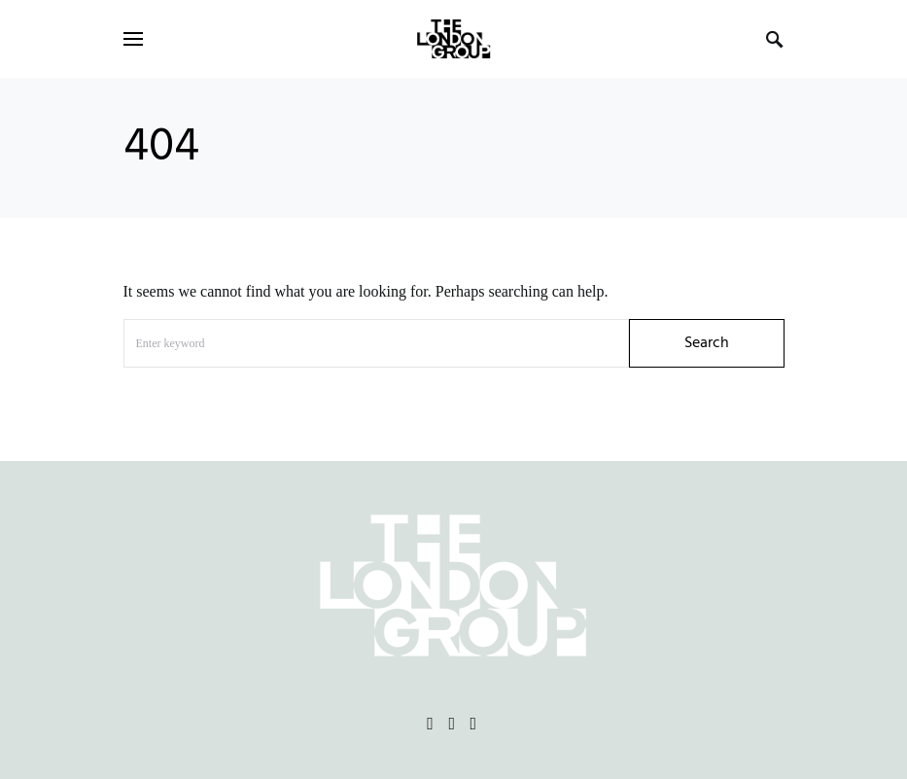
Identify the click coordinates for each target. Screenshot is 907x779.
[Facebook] (430, 723)
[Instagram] (451, 723)
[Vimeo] (474, 723)
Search (706, 343)
